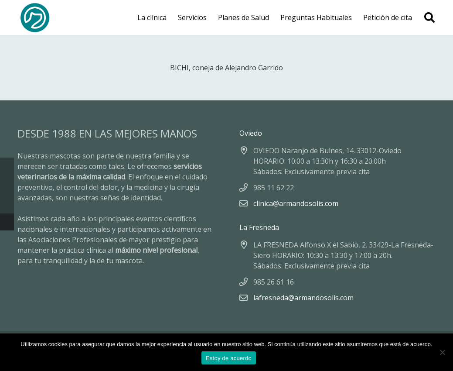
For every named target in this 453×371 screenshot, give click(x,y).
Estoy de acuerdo (229, 358)
